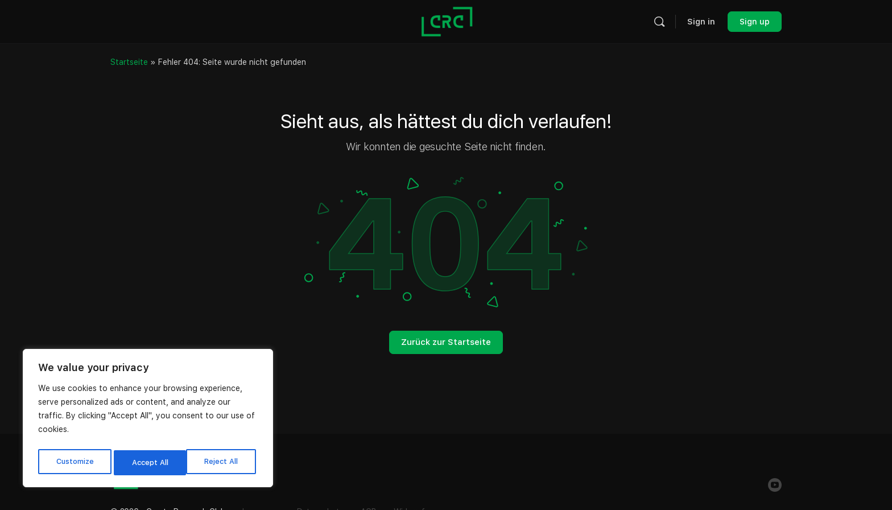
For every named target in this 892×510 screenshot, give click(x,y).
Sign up (755, 21)
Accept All (222, 462)
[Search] (659, 21)
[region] (148, 420)
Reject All (148, 462)
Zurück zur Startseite (446, 342)
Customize (74, 462)
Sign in (701, 21)
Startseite (129, 62)
